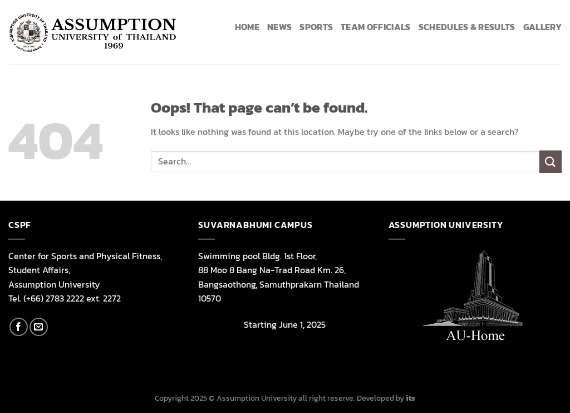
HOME (247, 26)
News (279, 26)
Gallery (542, 26)
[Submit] (550, 161)
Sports (316, 26)
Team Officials (375, 26)
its (410, 398)
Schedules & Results (467, 26)
